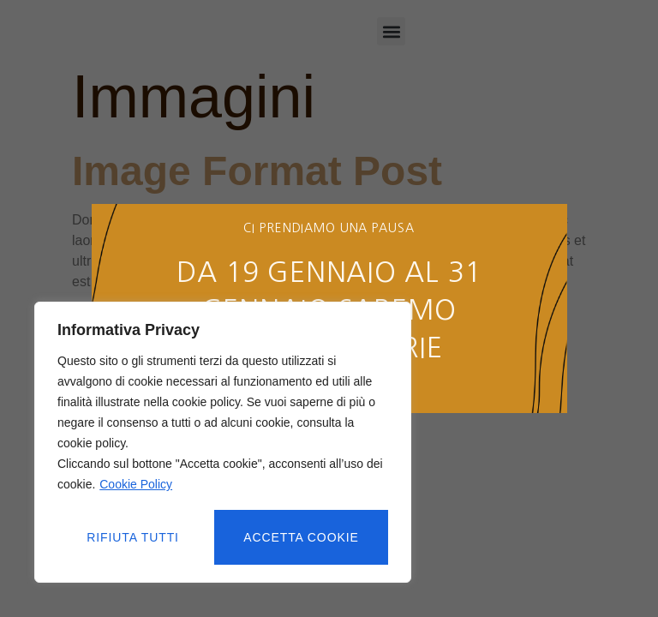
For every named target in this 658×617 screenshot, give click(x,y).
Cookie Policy (135, 486)
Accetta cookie (301, 537)
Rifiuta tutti (133, 537)
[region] (222, 443)
